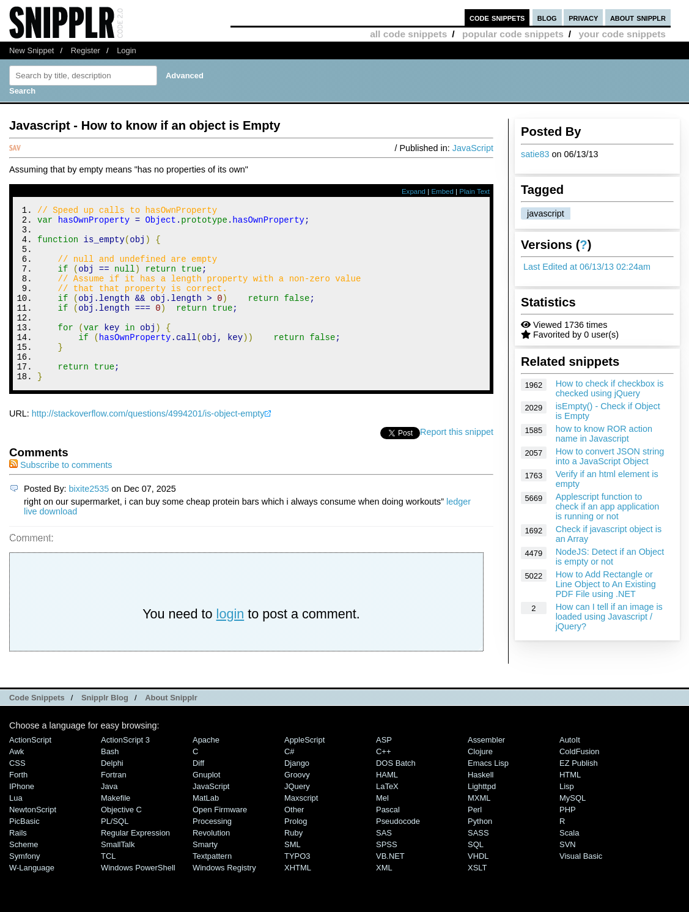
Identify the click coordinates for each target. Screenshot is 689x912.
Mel (382, 831)
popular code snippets (513, 34)
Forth (18, 807)
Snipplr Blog (104, 730)
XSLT (477, 900)
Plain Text (474, 191)
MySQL (572, 831)
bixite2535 (89, 522)
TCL (108, 889)
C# (289, 784)
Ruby (293, 865)
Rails (18, 865)
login (230, 646)
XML (384, 900)
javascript (545, 213)
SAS (384, 865)
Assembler (486, 772)
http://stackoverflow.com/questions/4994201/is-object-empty (148, 446)
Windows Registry (224, 900)
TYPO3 (297, 889)
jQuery (297, 819)
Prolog (295, 854)
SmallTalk (117, 877)
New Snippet (31, 50)
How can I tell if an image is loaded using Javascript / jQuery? (609, 616)
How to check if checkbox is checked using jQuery (610, 388)
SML (292, 877)
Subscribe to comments (60, 498)
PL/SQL (114, 854)
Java (109, 819)
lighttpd (482, 819)
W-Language (31, 900)
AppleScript (304, 772)
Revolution (211, 865)
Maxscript (301, 831)
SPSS (386, 877)
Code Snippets (37, 730)
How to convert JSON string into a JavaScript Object (610, 456)
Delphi (112, 796)
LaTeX (387, 819)
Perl (475, 842)
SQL (476, 877)
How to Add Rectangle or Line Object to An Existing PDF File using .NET (606, 584)
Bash (110, 784)
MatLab (206, 831)
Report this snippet (456, 465)
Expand (414, 191)
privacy (583, 17)
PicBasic (24, 854)
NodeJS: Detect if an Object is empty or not (610, 556)
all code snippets (408, 34)
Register (85, 50)
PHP (567, 842)
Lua (16, 831)
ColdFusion (579, 784)
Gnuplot (206, 807)
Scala (569, 865)
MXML (479, 831)
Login (126, 50)
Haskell (480, 807)
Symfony (24, 889)
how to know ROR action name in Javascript (604, 433)
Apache (206, 772)
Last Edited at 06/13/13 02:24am (586, 267)
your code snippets (622, 34)
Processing (212, 854)
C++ (383, 784)
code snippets (497, 17)
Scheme (24, 877)
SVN (567, 877)
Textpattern (212, 889)
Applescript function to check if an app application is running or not (608, 506)
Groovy (297, 807)
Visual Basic (580, 889)
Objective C (121, 842)
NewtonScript (32, 842)
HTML (570, 807)
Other (294, 842)
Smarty (205, 877)
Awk (16, 784)
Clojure (480, 784)
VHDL (478, 889)
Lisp (566, 819)
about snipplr (638, 17)
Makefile (115, 831)
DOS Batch (396, 796)
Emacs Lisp (488, 796)
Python (480, 854)
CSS (17, 796)
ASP (384, 772)
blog (547, 17)
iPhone (21, 819)
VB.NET (390, 889)
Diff (198, 796)
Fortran (114, 807)
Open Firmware (220, 842)
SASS (478, 865)
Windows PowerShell (138, 900)
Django (296, 796)
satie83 (535, 154)
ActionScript (30, 772)
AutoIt (569, 772)
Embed (442, 191)
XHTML (297, 900)
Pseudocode (398, 854)
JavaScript (472, 148)
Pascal (388, 842)
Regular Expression (135, 865)
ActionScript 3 (125, 772)
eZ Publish (578, 796)
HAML (387, 807)
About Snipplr (171, 730)
